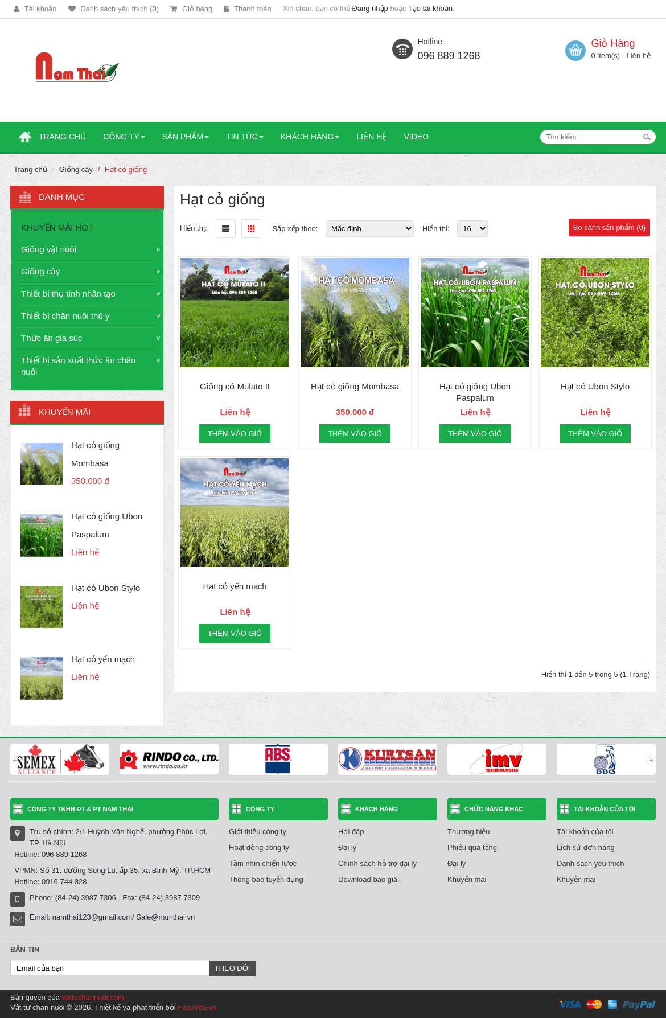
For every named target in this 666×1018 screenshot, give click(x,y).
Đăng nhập (370, 8)
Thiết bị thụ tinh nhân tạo (68, 293)
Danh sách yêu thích (590, 863)
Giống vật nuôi (48, 249)
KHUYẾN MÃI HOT (57, 227)
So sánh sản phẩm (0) (609, 227)
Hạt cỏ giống (126, 169)
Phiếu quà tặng (472, 847)
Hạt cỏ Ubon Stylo (105, 588)
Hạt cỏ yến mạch (103, 659)
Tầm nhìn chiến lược (263, 863)
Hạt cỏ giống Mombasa (355, 386)
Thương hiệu (468, 831)
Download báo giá (367, 879)
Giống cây (76, 169)
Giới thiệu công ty (257, 831)
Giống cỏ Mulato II (235, 386)
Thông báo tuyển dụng (266, 879)
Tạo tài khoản (430, 8)
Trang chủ (30, 169)
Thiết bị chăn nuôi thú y (65, 316)
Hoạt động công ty (259, 847)
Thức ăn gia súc (52, 338)
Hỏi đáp (351, 831)
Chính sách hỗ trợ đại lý (377, 863)
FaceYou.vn (197, 1007)
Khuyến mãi (466, 879)
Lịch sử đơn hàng (586, 847)
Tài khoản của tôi (585, 831)
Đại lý (347, 847)
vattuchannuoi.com (93, 997)
